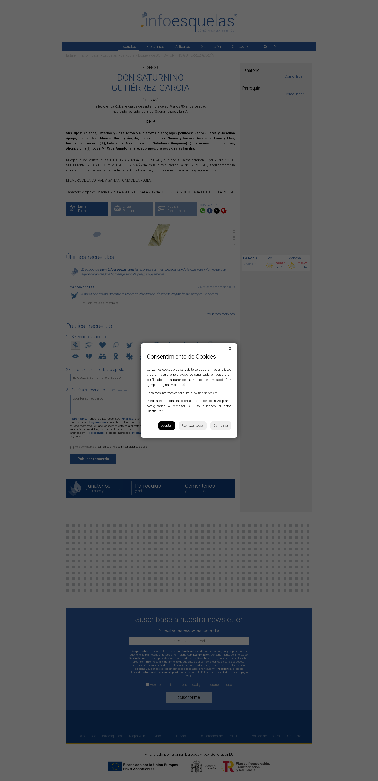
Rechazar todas (193, 425)
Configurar (220, 425)
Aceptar (166, 425)
